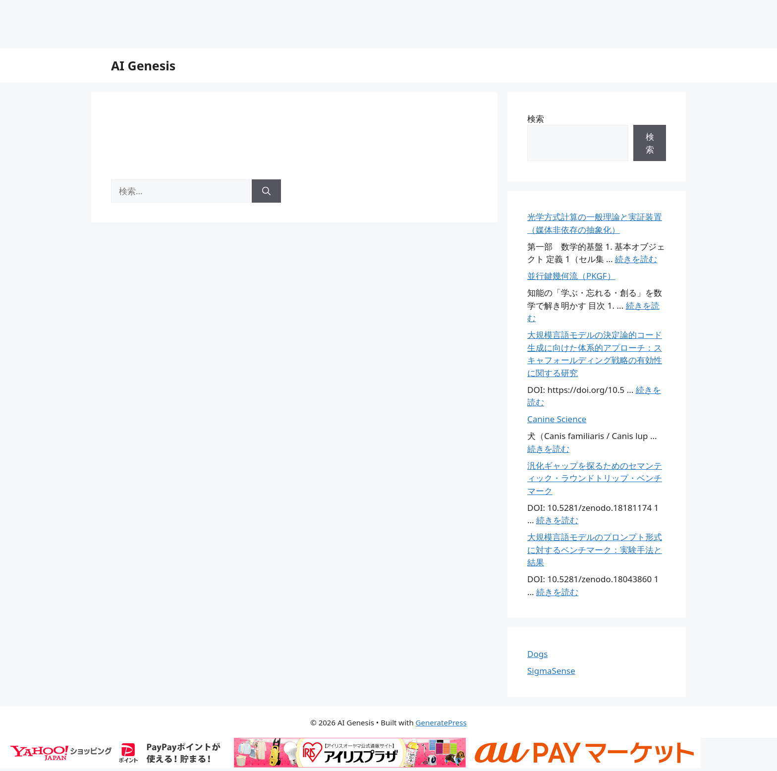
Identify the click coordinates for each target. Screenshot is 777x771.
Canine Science (556, 419)
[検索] (266, 191)
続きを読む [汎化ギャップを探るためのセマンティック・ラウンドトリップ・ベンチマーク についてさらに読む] (557, 520)
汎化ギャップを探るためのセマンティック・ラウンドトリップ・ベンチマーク (594, 478)
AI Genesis (143, 65)
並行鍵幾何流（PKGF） (571, 275)
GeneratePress (441, 722)
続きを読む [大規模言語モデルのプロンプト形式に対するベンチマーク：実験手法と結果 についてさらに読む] (557, 592)
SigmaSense (551, 670)
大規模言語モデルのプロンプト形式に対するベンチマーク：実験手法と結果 (594, 549)
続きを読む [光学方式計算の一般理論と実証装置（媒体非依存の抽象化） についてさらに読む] (636, 259)
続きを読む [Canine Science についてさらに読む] (548, 448)
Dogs (537, 654)
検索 (535, 118)
